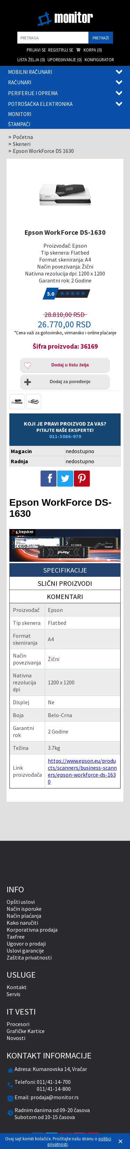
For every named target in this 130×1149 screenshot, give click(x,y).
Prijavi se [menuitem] (36, 50)
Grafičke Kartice (26, 1030)
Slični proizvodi (65, 583)
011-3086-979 (65, 436)
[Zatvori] (120, 1141)
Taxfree (16, 936)
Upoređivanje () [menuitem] (64, 59)
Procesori (18, 1023)
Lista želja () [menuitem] (31, 59)
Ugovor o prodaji (26, 943)
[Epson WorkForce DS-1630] (65, 195)
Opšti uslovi (21, 901)
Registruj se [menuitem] (60, 50)
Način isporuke (24, 908)
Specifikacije (65, 570)
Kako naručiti (22, 922)
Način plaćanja (24, 915)
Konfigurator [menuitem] (99, 59)
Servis (13, 994)
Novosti (16, 1037)
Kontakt (17, 987)
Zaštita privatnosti (29, 957)
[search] (52, 38)
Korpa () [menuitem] (89, 50)
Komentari (65, 596)
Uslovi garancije (25, 950)
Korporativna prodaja (32, 929)
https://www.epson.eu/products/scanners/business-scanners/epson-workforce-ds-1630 (82, 771)
